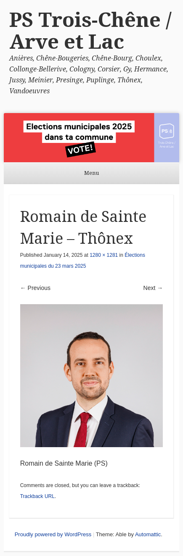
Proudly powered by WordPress (53, 534)
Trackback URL (37, 496)
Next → (153, 288)
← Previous (35, 288)
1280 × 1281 (104, 255)
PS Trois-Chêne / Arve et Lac (90, 31)
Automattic (148, 534)
